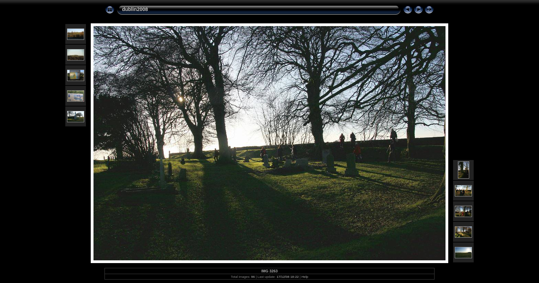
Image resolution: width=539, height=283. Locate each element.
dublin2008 (135, 9)
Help (304, 277)
